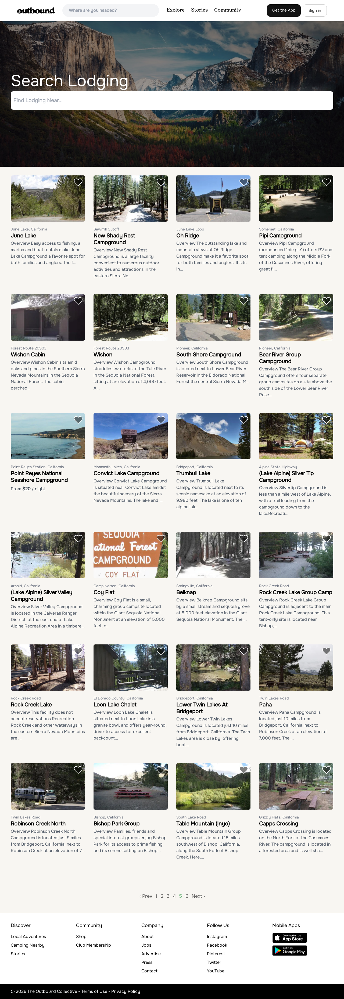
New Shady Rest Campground (114, 239)
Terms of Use (94, 991)
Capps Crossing (278, 823)
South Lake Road (191, 817)
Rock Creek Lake (31, 705)
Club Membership (93, 945)
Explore (176, 10)
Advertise (151, 954)
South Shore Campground (208, 354)
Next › (198, 896)
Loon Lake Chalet (115, 705)
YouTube (215, 971)
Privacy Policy (125, 991)
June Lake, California (29, 229)
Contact (149, 971)
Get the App (283, 10)
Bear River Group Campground (280, 358)
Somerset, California (276, 229)
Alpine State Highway (278, 467)
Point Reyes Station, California (37, 467)
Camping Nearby (28, 945)
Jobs (146, 945)
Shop (81, 936)
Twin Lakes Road (274, 698)
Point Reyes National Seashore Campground (39, 477)
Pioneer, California (192, 348)
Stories (199, 10)
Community (227, 10)
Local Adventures (28, 936)
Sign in (315, 10)
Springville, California (194, 585)
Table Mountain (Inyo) (203, 823)
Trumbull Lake (193, 473)
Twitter (214, 962)
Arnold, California (25, 585)
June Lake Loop (190, 229)
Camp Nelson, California (114, 585)
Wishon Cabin (28, 354)
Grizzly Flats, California (279, 817)
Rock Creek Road (274, 585)
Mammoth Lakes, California (117, 467)
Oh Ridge (187, 236)
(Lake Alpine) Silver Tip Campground (286, 477)
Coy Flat (104, 592)
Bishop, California (109, 817)
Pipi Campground (280, 236)
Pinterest (216, 954)
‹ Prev (145, 896)
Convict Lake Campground (126, 473)
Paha (265, 705)
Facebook (217, 945)
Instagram (217, 936)
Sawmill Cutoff (106, 229)
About (147, 936)
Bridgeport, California (194, 467)
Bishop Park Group (116, 823)
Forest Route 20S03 (28, 348)
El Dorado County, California (118, 698)
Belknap (186, 592)
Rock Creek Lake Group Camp (295, 592)
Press (146, 962)
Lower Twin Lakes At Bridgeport (202, 708)
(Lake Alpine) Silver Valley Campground (41, 596)
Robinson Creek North (38, 823)
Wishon (103, 354)
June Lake (23, 236)
